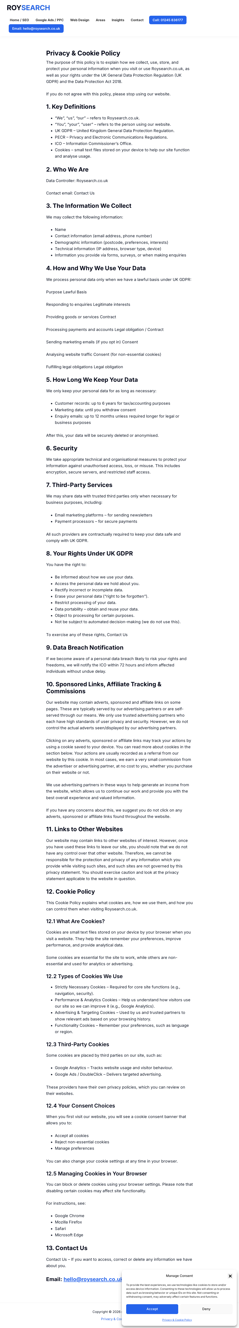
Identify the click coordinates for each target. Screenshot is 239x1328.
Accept (152, 1309)
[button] (230, 1276)
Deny (206, 1309)
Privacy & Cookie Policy (177, 1319)
